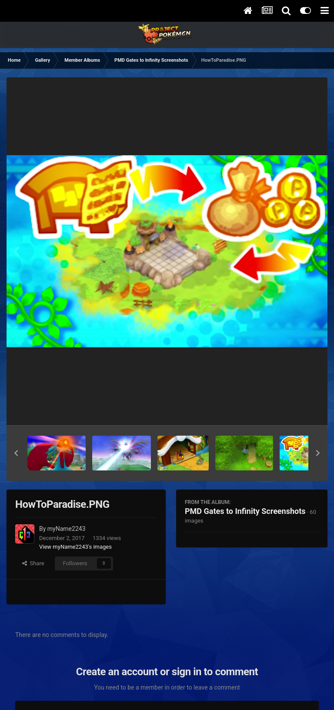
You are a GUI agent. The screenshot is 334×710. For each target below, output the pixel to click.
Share (33, 563)
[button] (16, 453)
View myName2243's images (75, 546)
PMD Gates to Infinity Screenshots (245, 511)
